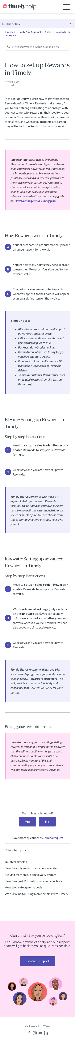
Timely (9, 31)
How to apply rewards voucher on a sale (30, 868)
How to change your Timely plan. (35, 201)
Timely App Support (29, 31)
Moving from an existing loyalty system (30, 874)
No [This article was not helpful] (47, 821)
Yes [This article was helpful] (27, 821)
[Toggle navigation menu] (66, 6)
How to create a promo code (23, 887)
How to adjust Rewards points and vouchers (33, 881)
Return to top (16, 850)
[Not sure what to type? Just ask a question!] (37, 46)
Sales (48, 31)
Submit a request (52, 837)
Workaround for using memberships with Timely (36, 894)
